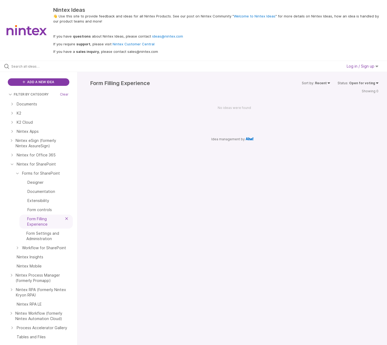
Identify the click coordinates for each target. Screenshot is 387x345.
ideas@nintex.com (167, 36)
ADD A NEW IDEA (38, 82)
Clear (64, 94)
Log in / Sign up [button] (362, 66)
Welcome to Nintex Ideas (254, 16)
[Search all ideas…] (45, 66)
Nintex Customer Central (134, 44)
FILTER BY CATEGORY (29, 94)
